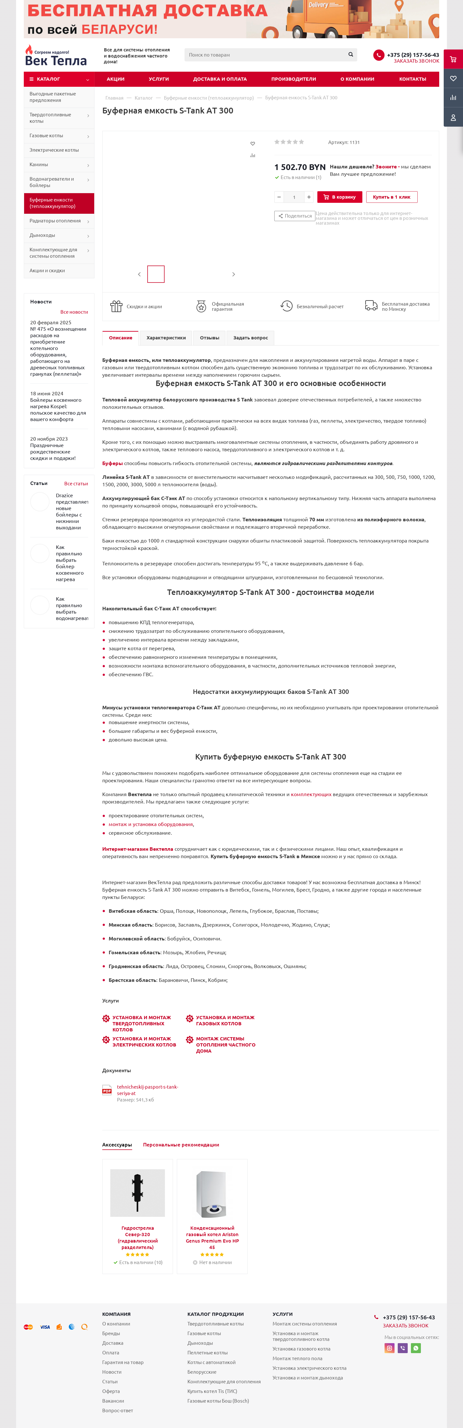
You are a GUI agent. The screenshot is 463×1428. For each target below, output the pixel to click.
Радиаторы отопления (55, 220)
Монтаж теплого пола (297, 1358)
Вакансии (113, 1401)
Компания (116, 1314)
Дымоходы (42, 235)
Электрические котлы (54, 150)
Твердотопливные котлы (50, 118)
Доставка (112, 1343)
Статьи (110, 1381)
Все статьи (76, 483)
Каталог (48, 79)
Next (233, 274)
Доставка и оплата (220, 79)
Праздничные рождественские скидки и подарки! (53, 451)
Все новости (74, 312)
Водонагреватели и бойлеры (52, 182)
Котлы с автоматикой (211, 1362)
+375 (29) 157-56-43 (413, 55)
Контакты (412, 79)
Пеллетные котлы (207, 1352)
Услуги (159, 79)
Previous (139, 274)
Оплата (110, 1352)
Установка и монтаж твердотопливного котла (301, 1336)
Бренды (111, 1333)
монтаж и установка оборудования (151, 824)
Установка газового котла (302, 1349)
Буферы (112, 463)
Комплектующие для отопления (224, 1381)
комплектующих (311, 794)
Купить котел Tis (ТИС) (212, 1391)
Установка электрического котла (310, 1368)
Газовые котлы (46, 135)
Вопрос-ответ (117, 1410)
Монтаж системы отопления (305, 1323)
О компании (357, 79)
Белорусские (201, 1372)
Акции (115, 79)
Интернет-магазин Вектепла (137, 849)
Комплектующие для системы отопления (53, 253)
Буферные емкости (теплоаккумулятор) (53, 203)
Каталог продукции (215, 1314)
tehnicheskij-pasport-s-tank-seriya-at (147, 1090)
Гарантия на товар (123, 1362)
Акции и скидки (47, 270)
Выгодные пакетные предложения (53, 97)
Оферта (111, 1391)
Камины (39, 164)
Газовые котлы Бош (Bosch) (218, 1401)
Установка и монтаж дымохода (308, 1377)
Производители (293, 79)
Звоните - (388, 166)
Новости (112, 1372)
